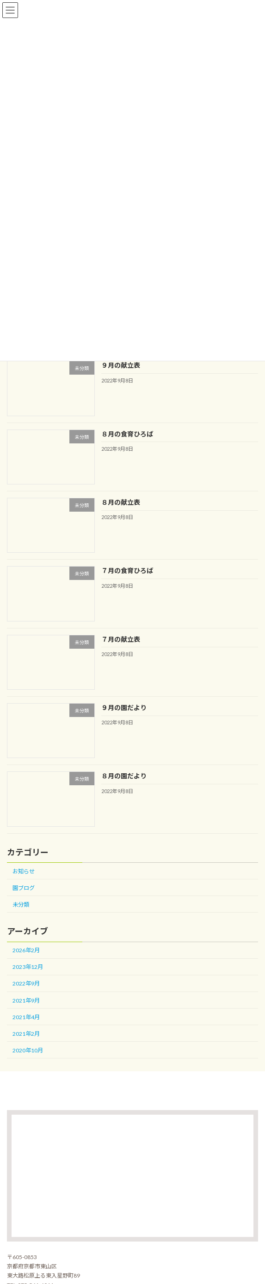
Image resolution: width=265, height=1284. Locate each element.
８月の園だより (124, 776)
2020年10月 (27, 1050)
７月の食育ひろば (127, 570)
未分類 (20, 904)
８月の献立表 (120, 502)
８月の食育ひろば (127, 434)
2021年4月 (26, 1017)
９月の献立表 (120, 365)
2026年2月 (26, 950)
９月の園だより (124, 707)
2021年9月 (26, 1000)
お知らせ (23, 871)
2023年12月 (27, 966)
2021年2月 (26, 1033)
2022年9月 (26, 983)
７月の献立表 (120, 639)
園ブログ (23, 887)
